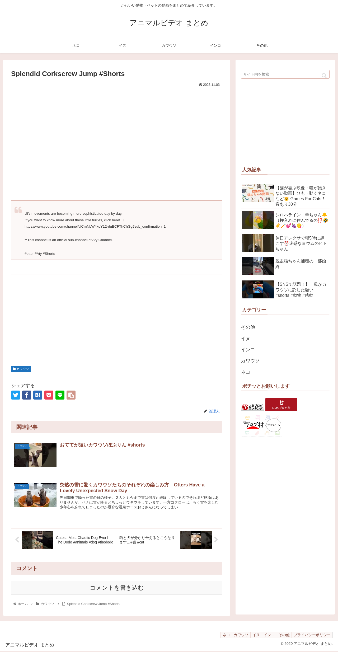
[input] (285, 74)
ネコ (245, 372)
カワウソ (21, 369)
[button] (324, 75)
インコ (248, 349)
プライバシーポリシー (311, 636)
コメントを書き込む (117, 588)
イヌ (245, 338)
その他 (248, 327)
